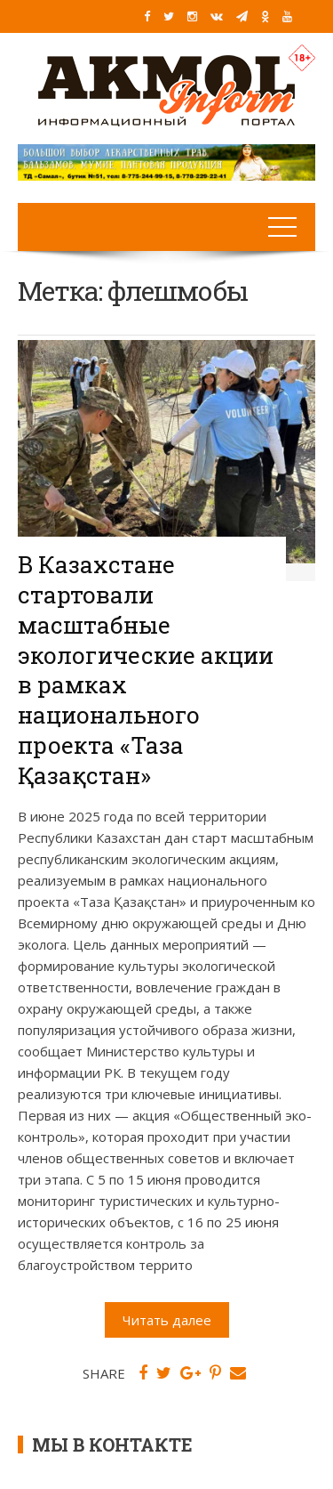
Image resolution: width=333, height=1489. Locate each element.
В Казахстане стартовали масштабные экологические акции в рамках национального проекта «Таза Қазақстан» (146, 669)
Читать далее (167, 1320)
